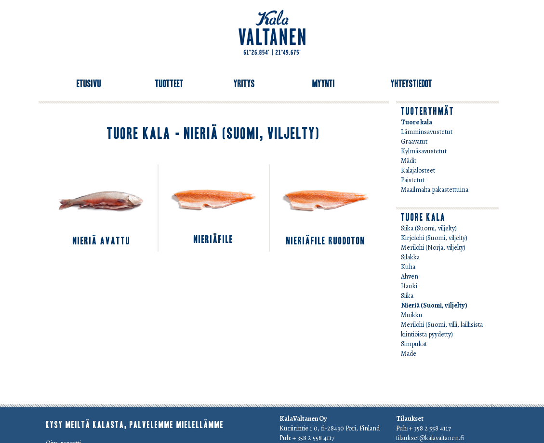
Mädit (408, 160)
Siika (407, 295)
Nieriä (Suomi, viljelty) (434, 305)
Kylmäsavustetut (424, 151)
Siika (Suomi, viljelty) (429, 228)
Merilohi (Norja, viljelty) (433, 247)
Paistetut (413, 180)
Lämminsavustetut (426, 131)
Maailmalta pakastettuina (434, 189)
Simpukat (414, 344)
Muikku (412, 315)
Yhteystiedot (411, 84)
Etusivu (89, 84)
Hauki (409, 286)
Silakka (410, 257)
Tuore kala (416, 122)
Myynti (323, 84)
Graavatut (414, 141)
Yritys (244, 84)
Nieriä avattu (102, 241)
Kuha (408, 266)
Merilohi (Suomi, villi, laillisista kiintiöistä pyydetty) (442, 329)
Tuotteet (169, 84)
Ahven (409, 276)
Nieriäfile (213, 239)
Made (408, 353)
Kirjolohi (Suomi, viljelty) (434, 237)
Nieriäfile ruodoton (325, 241)
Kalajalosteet (418, 170)
